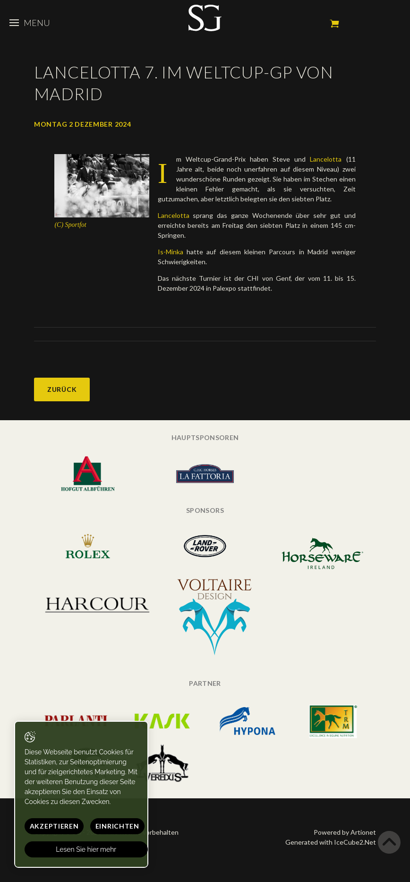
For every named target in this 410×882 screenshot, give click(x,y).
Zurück (62, 389)
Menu (29, 22)
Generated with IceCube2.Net (330, 842)
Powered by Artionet (345, 832)
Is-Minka (172, 252)
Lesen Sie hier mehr (86, 849)
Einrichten (117, 826)
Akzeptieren (54, 826)
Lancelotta (324, 159)
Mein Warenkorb (334, 23)
